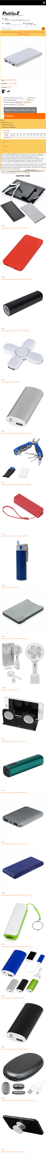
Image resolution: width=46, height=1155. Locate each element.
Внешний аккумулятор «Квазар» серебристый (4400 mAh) (16, 433)
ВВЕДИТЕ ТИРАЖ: (8, 97)
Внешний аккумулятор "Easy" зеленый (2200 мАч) (14, 792)
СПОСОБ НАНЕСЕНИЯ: (9, 102)
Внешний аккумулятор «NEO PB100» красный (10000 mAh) (16, 279)
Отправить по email (41, 169)
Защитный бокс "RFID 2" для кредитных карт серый (14, 638)
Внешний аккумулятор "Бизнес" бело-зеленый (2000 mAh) (16, 946)
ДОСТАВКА (5, 146)
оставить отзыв (21, 172)
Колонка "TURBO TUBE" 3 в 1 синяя (10, 587)
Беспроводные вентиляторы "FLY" (10, 690)
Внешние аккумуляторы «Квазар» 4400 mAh (12, 997)
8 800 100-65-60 (18, 25)
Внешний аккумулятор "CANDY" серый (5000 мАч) (14, 843)
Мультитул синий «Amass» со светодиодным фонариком (16, 484)
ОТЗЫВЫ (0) (5, 151)
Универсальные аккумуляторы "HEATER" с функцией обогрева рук (18, 1100)
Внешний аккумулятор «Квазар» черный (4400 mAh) (14, 1049)
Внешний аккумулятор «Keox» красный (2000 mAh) (14, 536)
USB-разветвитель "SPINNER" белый (10, 382)
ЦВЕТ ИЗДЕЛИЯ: (8, 100)
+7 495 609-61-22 (9, 25)
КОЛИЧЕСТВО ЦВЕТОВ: (10, 104)
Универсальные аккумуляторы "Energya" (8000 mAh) (14, 228)
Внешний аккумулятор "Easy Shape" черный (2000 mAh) (15, 330)
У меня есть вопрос (30, 169)
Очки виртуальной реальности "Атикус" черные (13, 741)
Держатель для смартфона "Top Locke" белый (13, 1151)
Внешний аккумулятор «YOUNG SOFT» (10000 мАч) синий (16, 895)
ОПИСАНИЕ (5, 141)
